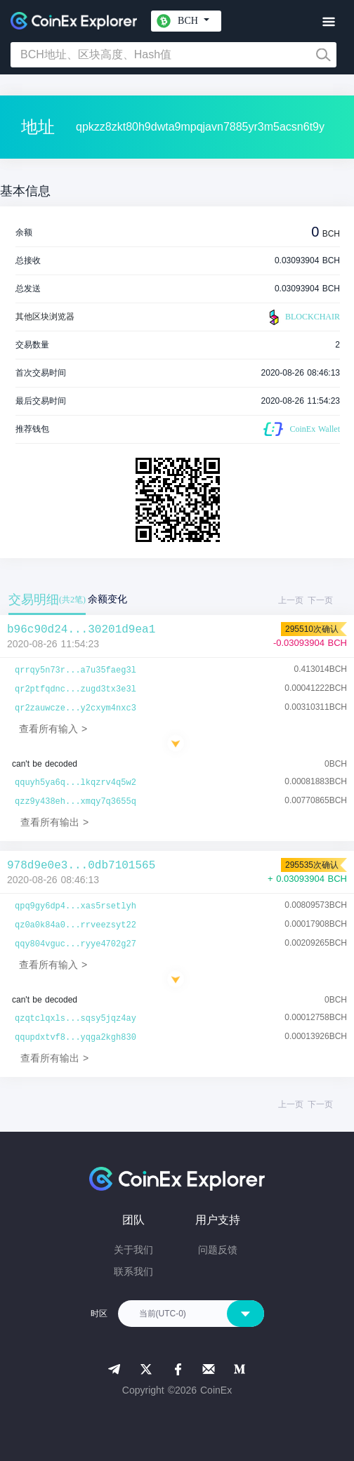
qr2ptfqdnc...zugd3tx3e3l (75, 689)
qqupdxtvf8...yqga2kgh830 (75, 1038)
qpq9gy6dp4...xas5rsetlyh (75, 906)
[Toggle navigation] (328, 22)
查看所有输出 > (54, 822)
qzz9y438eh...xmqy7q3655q (75, 802)
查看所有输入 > (53, 728)
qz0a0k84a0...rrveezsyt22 (75, 925)
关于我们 (133, 1249)
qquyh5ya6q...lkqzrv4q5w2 (75, 783)
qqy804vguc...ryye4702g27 (75, 944)
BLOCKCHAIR (303, 317)
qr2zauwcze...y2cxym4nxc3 (75, 708)
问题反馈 (217, 1249)
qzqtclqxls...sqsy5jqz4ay (75, 1019)
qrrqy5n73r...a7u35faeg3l (75, 670)
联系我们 (133, 1271)
